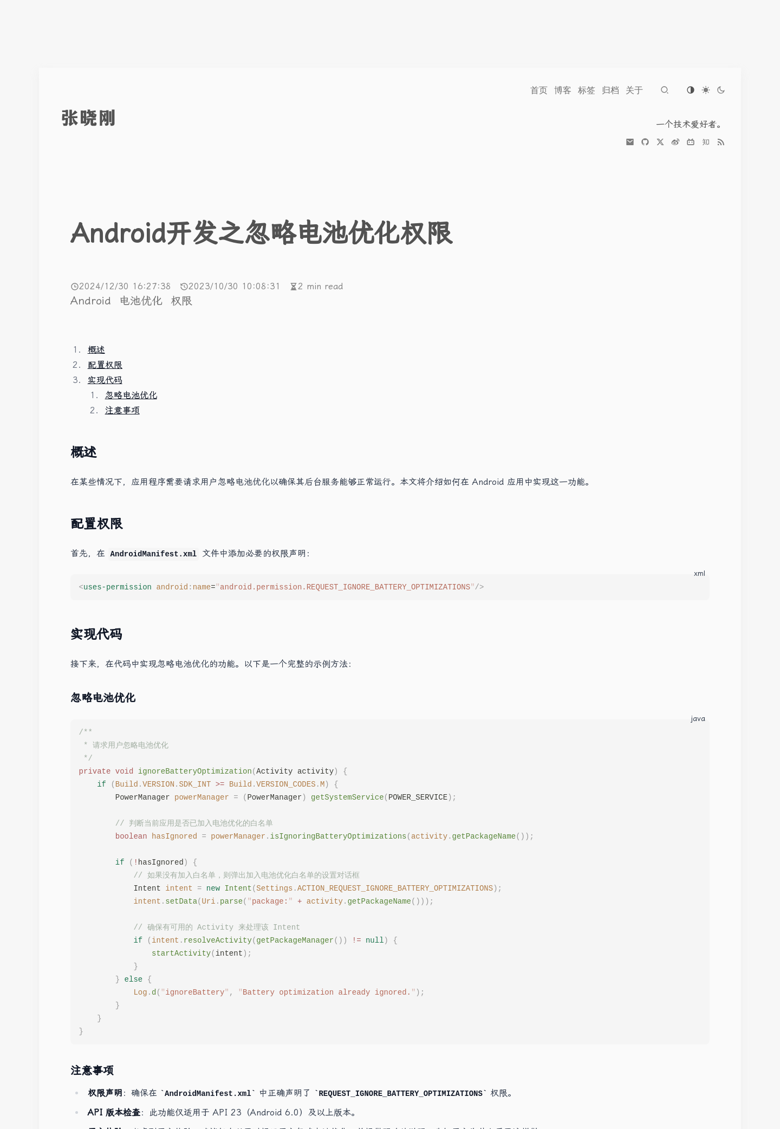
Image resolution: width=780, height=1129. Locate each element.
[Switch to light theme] (705, 90)
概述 (96, 350)
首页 (539, 90)
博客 (562, 90)
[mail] (630, 142)
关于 (634, 90)
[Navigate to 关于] (634, 89)
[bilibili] (690, 142)
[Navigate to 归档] (610, 89)
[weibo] (675, 142)
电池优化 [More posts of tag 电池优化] (142, 300)
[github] (645, 142)
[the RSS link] (721, 142)
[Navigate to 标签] (586, 89)
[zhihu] (705, 142)
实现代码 (105, 380)
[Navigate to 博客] (562, 89)
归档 (610, 90)
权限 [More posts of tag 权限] (181, 300)
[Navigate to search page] (664, 90)
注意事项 (122, 410)
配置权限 (105, 365)
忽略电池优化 (131, 395)
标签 (586, 90)
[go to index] (109, 118)
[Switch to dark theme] (721, 90)
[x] (660, 142)
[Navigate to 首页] (539, 89)
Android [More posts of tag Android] (92, 300)
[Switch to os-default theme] (690, 90)
